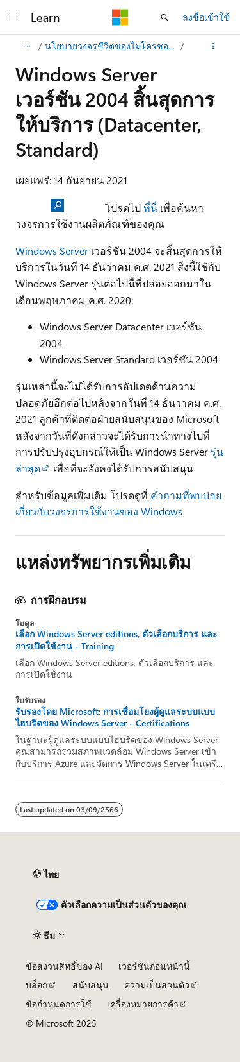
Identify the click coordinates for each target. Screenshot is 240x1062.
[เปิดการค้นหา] (164, 17)
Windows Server (51, 250)
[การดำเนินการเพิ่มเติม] (213, 46)
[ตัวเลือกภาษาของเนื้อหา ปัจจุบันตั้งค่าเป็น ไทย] (46, 874)
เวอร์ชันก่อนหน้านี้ (154, 966)
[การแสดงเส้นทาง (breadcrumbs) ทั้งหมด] (26, 46)
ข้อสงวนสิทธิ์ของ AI (64, 966)
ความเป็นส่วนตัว (156, 985)
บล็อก (36, 985)
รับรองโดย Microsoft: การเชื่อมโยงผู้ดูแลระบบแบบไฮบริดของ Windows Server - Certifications (115, 717)
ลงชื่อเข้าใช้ (206, 17)
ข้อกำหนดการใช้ (59, 1004)
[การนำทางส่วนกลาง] (13, 17)
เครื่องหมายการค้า (143, 1004)
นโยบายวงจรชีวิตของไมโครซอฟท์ (112, 46)
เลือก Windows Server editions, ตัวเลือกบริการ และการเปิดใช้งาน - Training (116, 639)
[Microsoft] (120, 17)
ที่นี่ (150, 207)
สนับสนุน (90, 985)
